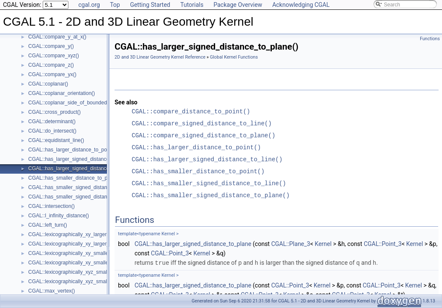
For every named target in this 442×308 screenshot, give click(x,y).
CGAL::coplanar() (48, 84)
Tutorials (191, 4)
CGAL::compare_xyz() (53, 56)
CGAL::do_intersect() (52, 131)
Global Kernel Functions (234, 57)
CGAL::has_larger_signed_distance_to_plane (193, 243)
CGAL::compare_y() (51, 46)
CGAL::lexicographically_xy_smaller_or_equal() (82, 263)
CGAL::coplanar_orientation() (61, 93)
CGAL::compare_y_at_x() (57, 37)
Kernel (323, 243)
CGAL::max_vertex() (51, 291)
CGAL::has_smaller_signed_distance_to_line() (81, 187)
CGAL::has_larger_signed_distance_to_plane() (81, 169)
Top (115, 4)
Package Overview (237, 4)
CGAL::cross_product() (54, 112)
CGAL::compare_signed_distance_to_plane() (203, 135)
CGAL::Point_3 (383, 243)
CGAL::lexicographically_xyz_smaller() (72, 272)
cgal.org (89, 4)
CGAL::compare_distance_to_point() (191, 111)
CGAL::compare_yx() (52, 74)
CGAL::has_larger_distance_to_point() (72, 150)
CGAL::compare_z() (51, 65)
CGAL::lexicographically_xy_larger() (69, 234)
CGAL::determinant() (52, 121)
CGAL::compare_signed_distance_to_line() (202, 123)
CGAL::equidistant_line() (56, 140)
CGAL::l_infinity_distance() (58, 216)
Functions (430, 38)
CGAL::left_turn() (47, 225)
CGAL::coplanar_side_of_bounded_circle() (76, 103)
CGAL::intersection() (51, 206)
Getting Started (150, 4)
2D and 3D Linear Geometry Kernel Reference (160, 57)
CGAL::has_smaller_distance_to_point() (73, 178)
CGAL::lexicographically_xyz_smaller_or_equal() (83, 281)
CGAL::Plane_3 (290, 243)
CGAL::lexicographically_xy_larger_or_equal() (80, 244)
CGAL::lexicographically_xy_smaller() (70, 253)
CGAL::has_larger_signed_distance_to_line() (79, 159)
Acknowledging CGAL (301, 4)
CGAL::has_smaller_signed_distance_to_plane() (83, 197)
